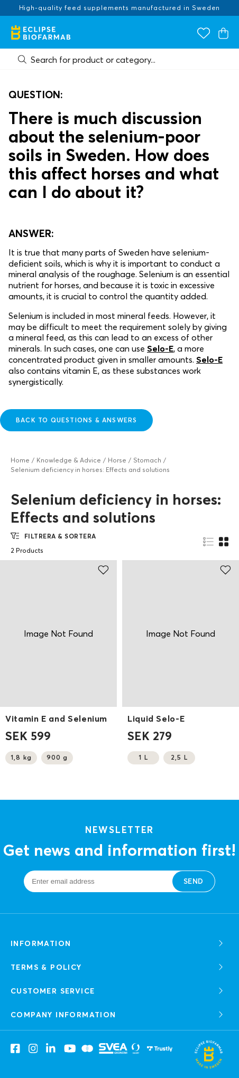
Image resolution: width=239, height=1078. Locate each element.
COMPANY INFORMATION (118, 1014)
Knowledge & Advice (68, 460)
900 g (57, 757)
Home (20, 460)
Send (193, 881)
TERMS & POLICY (118, 967)
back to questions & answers (76, 420)
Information (118, 943)
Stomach (147, 460)
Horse (117, 460)
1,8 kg (21, 757)
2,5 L (179, 757)
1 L (143, 757)
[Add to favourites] (103, 570)
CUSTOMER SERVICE (118, 991)
